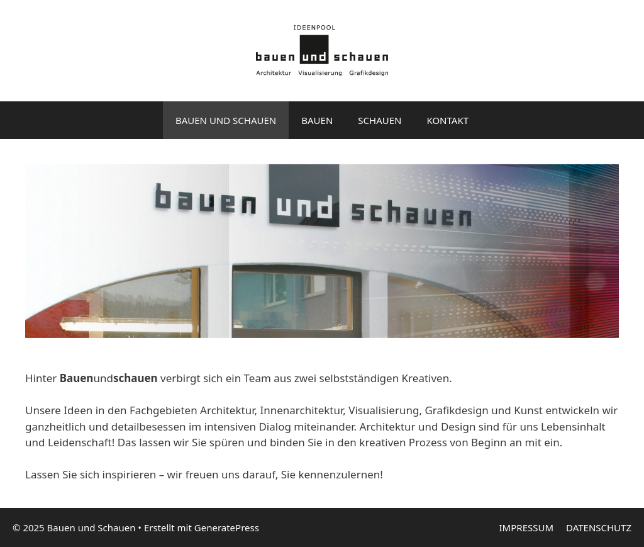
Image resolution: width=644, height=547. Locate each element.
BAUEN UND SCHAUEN (225, 120)
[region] (322, 251)
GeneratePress (226, 527)
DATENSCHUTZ (598, 527)
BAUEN (317, 120)
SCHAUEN (379, 120)
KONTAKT (447, 120)
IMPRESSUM (526, 527)
